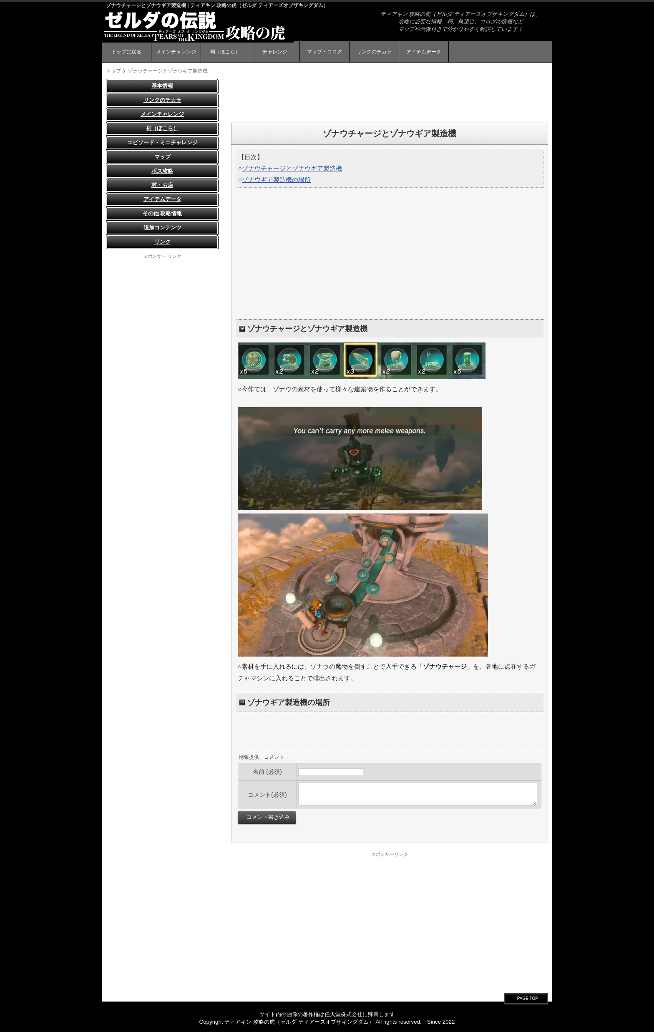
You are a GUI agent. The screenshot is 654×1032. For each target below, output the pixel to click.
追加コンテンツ (162, 227)
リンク (162, 242)
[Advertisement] (389, 97)
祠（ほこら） (225, 52)
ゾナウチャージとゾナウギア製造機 (292, 168)
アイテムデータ (423, 52)
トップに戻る (126, 52)
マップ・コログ (324, 52)
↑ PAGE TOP (526, 998)
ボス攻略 (162, 171)
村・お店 (162, 185)
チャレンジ (274, 52)
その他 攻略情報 (162, 213)
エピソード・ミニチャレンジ (162, 142)
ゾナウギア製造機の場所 (276, 179)
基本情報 (162, 86)
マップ (162, 157)
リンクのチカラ (374, 52)
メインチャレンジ (176, 52)
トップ (113, 71)
